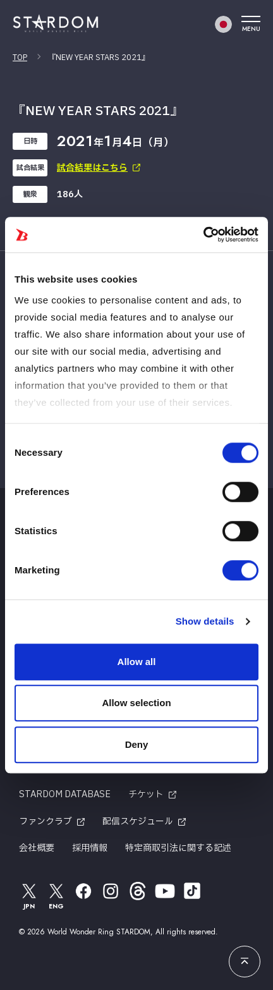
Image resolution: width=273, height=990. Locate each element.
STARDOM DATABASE (65, 794)
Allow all (137, 661)
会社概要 (36, 848)
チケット (146, 794)
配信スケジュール (137, 821)
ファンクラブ (45, 821)
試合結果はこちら (92, 167)
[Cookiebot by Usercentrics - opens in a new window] (203, 234)
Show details (205, 621)
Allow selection (136, 702)
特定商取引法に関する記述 (178, 848)
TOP (20, 57)
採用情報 (89, 848)
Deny (137, 744)
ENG (56, 895)
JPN (29, 895)
